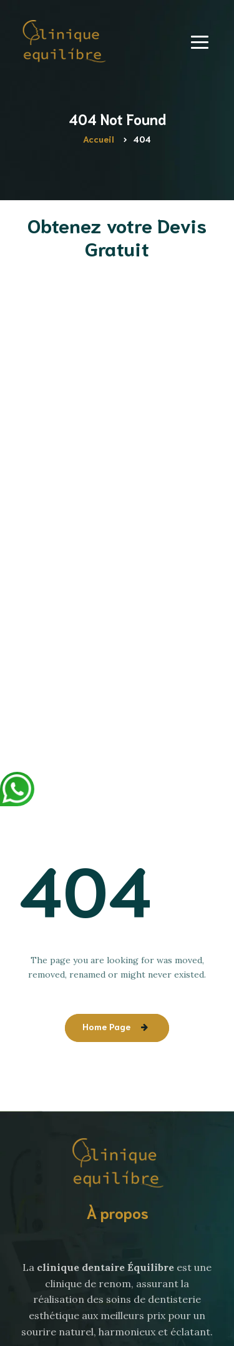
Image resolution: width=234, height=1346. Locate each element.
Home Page (106, 1026)
